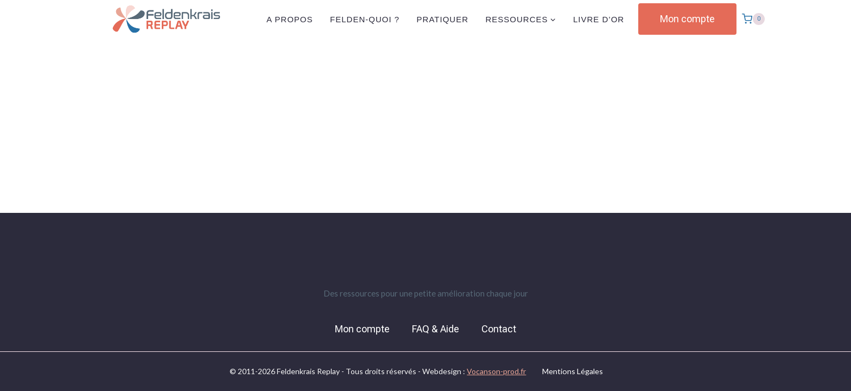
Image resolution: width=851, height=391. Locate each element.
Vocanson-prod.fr (496, 371)
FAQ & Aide (435, 329)
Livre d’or (598, 19)
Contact (498, 329)
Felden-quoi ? (364, 19)
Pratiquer (442, 19)
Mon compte (687, 18)
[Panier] (753, 19)
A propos (289, 19)
